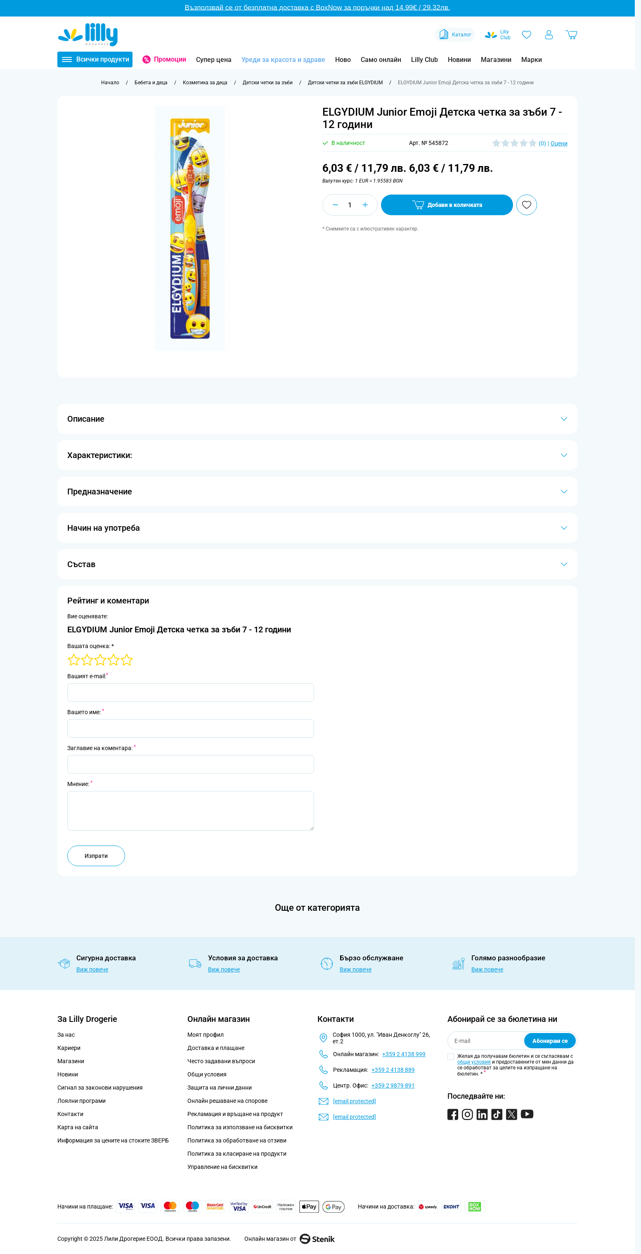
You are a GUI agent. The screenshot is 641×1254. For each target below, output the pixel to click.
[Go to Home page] (87, 34)
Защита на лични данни (219, 1087)
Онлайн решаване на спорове (227, 1100)
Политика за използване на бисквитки (240, 1127)
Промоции (170, 59)
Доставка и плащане (215, 1048)
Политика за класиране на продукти (236, 1153)
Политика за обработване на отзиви (236, 1140)
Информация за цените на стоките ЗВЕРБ (113, 1140)
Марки (531, 60)
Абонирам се (550, 1041)
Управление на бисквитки (222, 1167)
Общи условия (207, 1074)
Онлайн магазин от (289, 1238)
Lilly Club (424, 60)
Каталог (454, 34)
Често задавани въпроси (221, 1061)
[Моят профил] (549, 34)
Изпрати (96, 856)
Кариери (68, 1048)
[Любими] (526, 34)
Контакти (70, 1114)
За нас (66, 1034)
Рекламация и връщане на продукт (235, 1114)
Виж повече (92, 969)
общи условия (474, 1062)
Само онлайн (381, 60)
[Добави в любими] (526, 205)
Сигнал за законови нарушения (100, 1087)
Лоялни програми (81, 1100)
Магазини (496, 60)
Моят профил (205, 1034)
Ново (343, 60)
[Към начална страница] (110, 82)
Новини (459, 60)
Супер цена (214, 60)
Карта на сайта (77, 1127)
